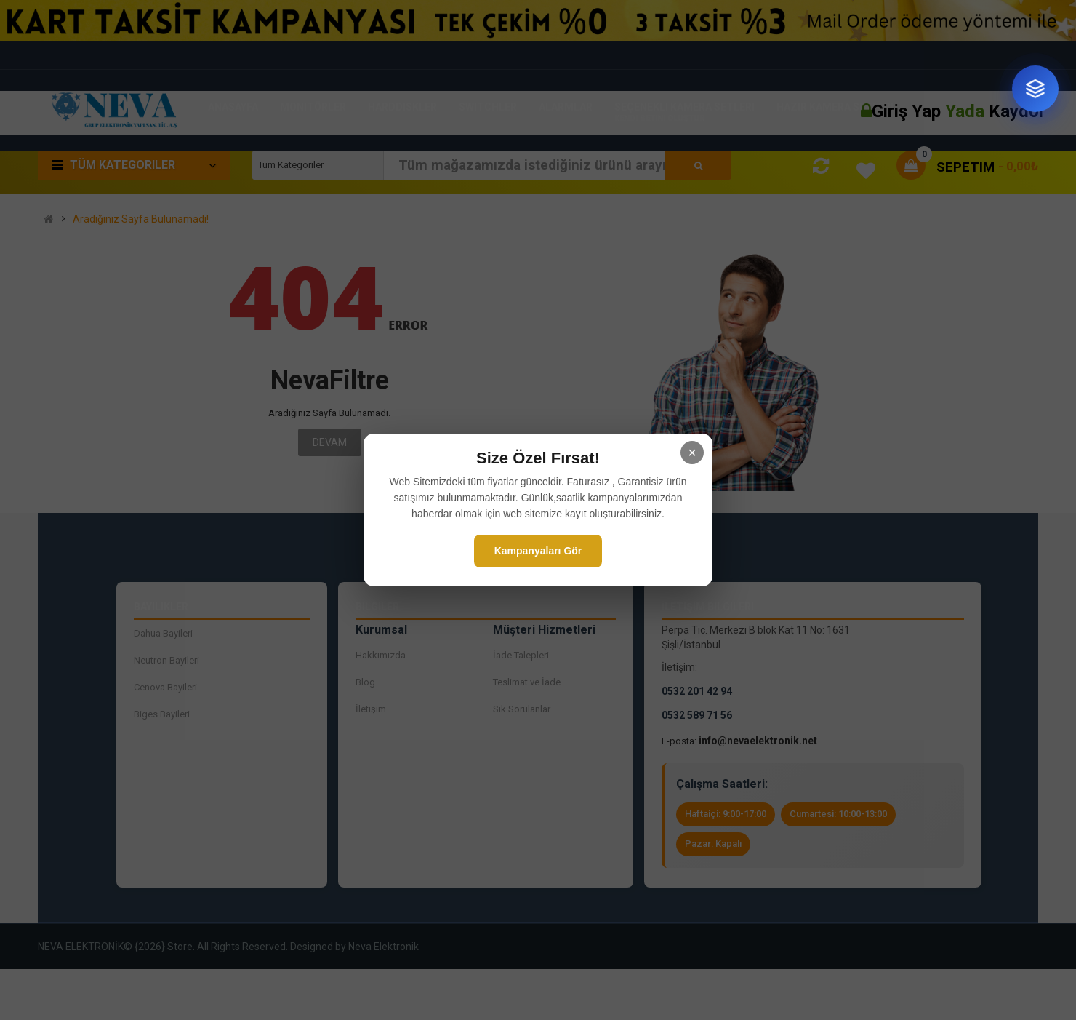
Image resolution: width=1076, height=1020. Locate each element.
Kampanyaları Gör (538, 551)
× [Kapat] (692, 453)
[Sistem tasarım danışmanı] (1035, 88)
